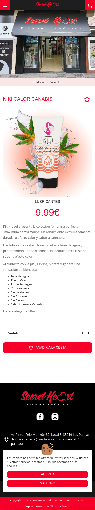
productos (39, 82)
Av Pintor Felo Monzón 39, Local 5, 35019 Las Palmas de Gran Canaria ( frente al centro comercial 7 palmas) (47, 439)
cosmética (56, 82)
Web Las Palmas (60, 506)
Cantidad (13, 333)
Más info (47, 483)
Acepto (47, 474)
